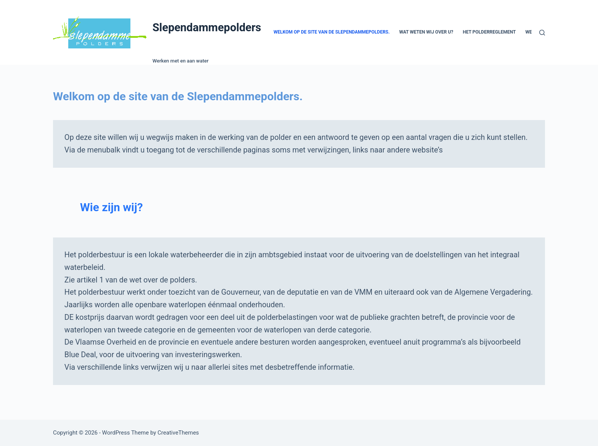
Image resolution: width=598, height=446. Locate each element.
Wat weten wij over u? (426, 32)
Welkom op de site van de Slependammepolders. (331, 32)
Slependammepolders (207, 27)
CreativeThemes (178, 432)
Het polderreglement (489, 32)
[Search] (542, 32)
